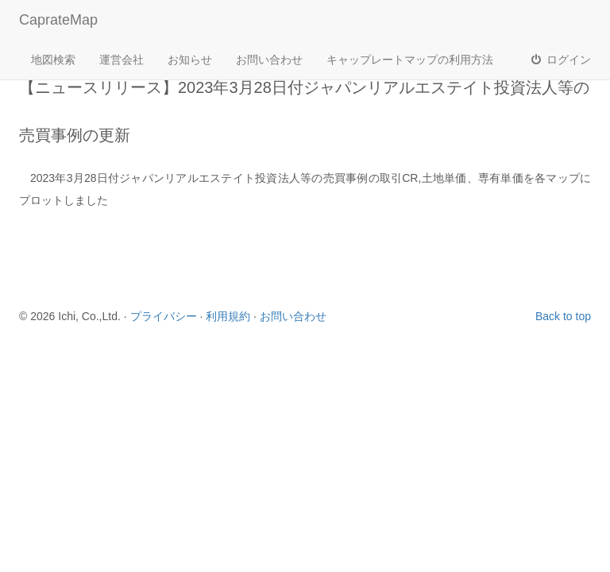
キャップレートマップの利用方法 (409, 59)
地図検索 (53, 59)
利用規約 (228, 316)
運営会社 (121, 59)
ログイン (560, 59)
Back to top (563, 316)
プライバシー (163, 316)
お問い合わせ (269, 59)
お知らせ (190, 59)
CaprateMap (58, 20)
